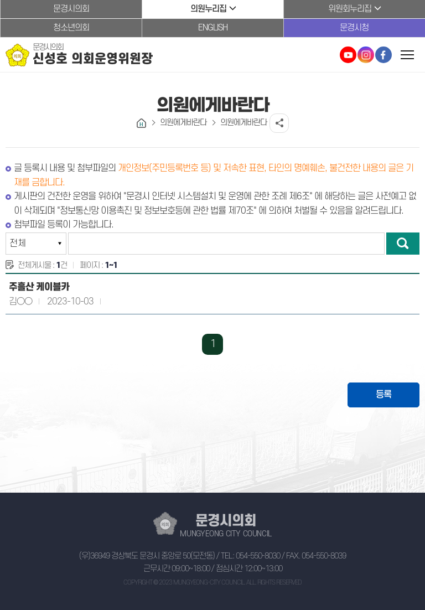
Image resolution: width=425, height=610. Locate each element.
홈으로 (141, 123)
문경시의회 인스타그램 (365, 54)
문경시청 (354, 28)
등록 (383, 395)
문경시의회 (71, 9)
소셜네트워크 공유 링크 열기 (279, 123)
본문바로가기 (0, 0)
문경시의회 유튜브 (348, 54)
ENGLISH (212, 28)
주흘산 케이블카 (39, 287)
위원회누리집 (349, 9)
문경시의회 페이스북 (383, 54)
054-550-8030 (258, 556)
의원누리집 (208, 9)
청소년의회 (71, 28)
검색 (402, 243)
